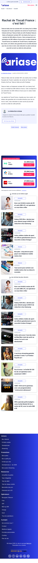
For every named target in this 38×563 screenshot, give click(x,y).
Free (3, 500)
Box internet (5, 439)
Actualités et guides (7, 475)
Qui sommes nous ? (7, 523)
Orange (4, 510)
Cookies (4, 535)
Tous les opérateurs (7, 516)
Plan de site (5, 538)
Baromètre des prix (7, 487)
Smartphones (5, 445)
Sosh (3, 513)
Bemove (29, 543)
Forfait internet (15, 127)
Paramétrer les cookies (19, 545)
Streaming (5, 448)
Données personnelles (8, 532)
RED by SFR (5, 506)
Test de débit (5, 481)
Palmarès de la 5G (7, 490)
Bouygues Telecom (7, 497)
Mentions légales (7, 529)
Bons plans (24, 127)
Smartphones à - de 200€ (9, 465)
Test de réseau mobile (8, 484)
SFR (3, 503)
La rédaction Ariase (6, 73)
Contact (4, 526)
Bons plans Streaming (8, 468)
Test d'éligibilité (6, 478)
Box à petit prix (6, 458)
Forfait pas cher (6, 461)
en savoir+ (24, 190)
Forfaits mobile (6, 442)
